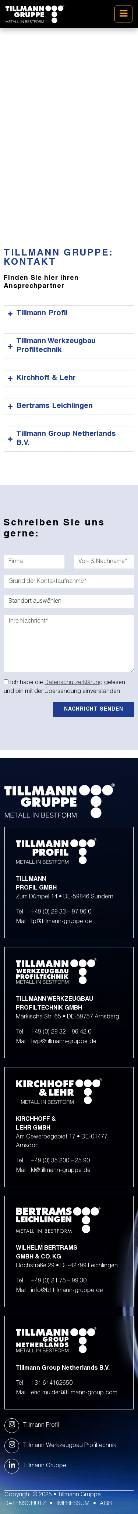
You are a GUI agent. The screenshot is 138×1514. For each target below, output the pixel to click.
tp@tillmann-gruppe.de (61, 922)
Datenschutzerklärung (74, 683)
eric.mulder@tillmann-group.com (74, 1393)
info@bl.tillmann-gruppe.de (67, 1291)
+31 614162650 (51, 1384)
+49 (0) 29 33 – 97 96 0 (61, 912)
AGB (106, 1504)
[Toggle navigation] (123, 14)
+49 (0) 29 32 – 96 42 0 (61, 1032)
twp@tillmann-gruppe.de (63, 1042)
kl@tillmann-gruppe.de (61, 1171)
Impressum (72, 1504)
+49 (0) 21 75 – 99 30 (58, 1281)
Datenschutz (25, 1504)
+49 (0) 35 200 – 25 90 (60, 1161)
